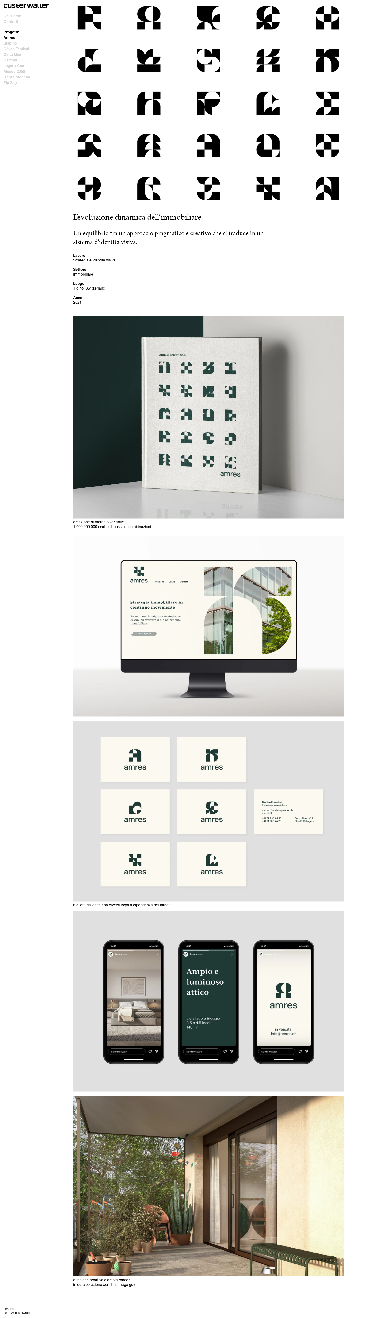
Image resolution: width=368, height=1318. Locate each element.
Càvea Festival (16, 48)
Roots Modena (17, 77)
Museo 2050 (14, 71)
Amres (9, 37)
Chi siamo (12, 16)
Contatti (11, 21)
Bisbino (10, 43)
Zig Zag (10, 82)
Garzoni (10, 60)
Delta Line (12, 54)
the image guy (123, 1284)
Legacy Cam (15, 65)
